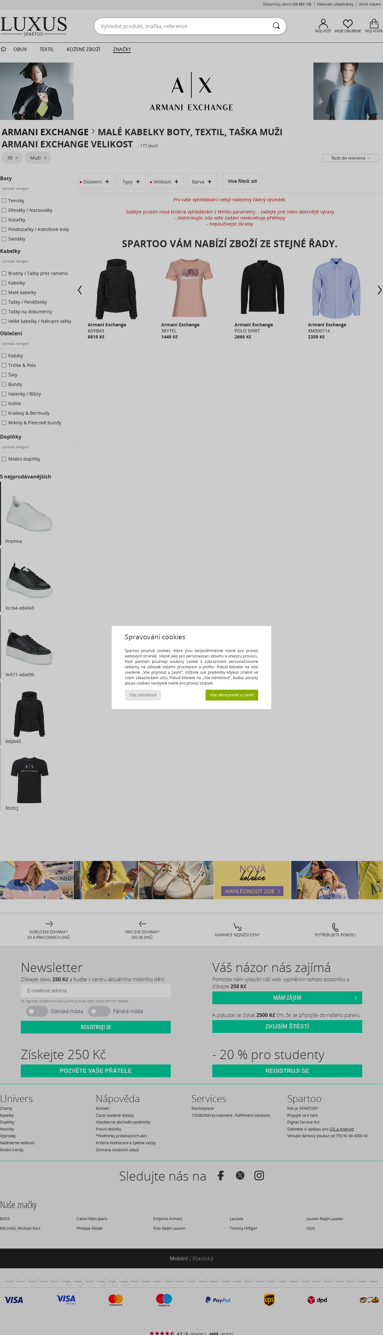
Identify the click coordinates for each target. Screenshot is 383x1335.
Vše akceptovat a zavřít (232, 695)
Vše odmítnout (143, 695)
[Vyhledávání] (276, 26)
